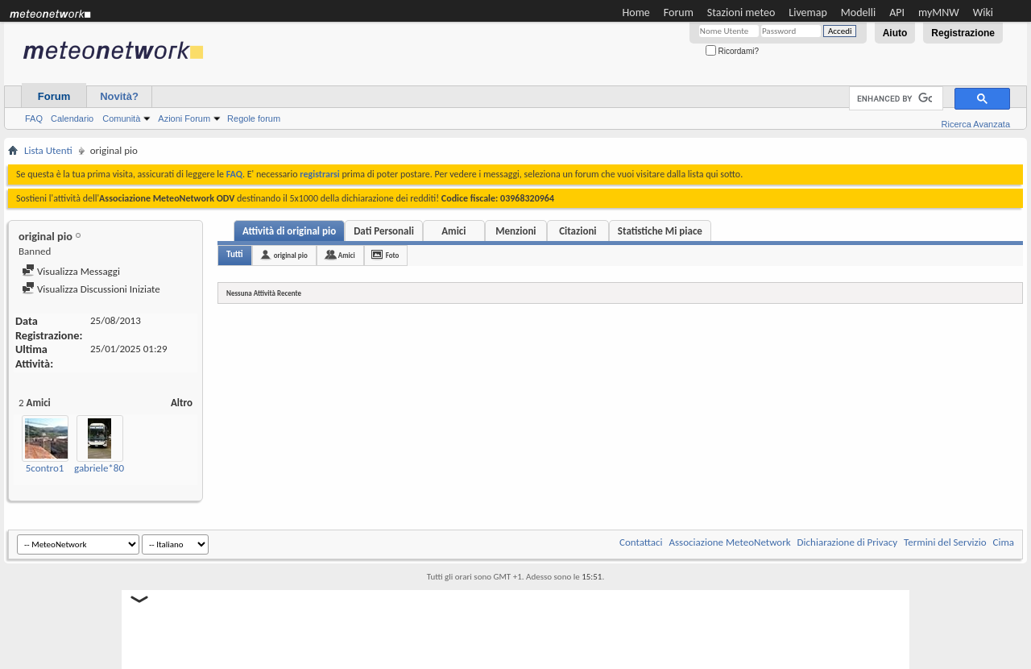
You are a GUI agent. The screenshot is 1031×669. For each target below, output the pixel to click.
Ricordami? (732, 51)
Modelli (858, 12)
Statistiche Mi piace (660, 231)
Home (636, 12)
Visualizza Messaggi (71, 271)
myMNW (938, 12)
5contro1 (45, 468)
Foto (393, 255)
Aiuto (895, 33)
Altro (182, 403)
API (897, 12)
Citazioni (577, 231)
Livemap (808, 12)
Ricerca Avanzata (976, 124)
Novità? (119, 96)
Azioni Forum (184, 118)
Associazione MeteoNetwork (730, 542)
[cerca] (894, 98)
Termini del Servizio (945, 542)
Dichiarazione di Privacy (847, 542)
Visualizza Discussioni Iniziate (91, 289)
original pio (291, 255)
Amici (453, 231)
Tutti (234, 254)
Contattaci (641, 542)
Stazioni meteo (741, 12)
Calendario (72, 118)
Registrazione (963, 33)
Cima (1003, 542)
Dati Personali (384, 231)
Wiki (983, 12)
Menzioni (515, 231)
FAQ (34, 118)
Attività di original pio (289, 231)
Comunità (121, 118)
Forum (679, 12)
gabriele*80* (102, 468)
